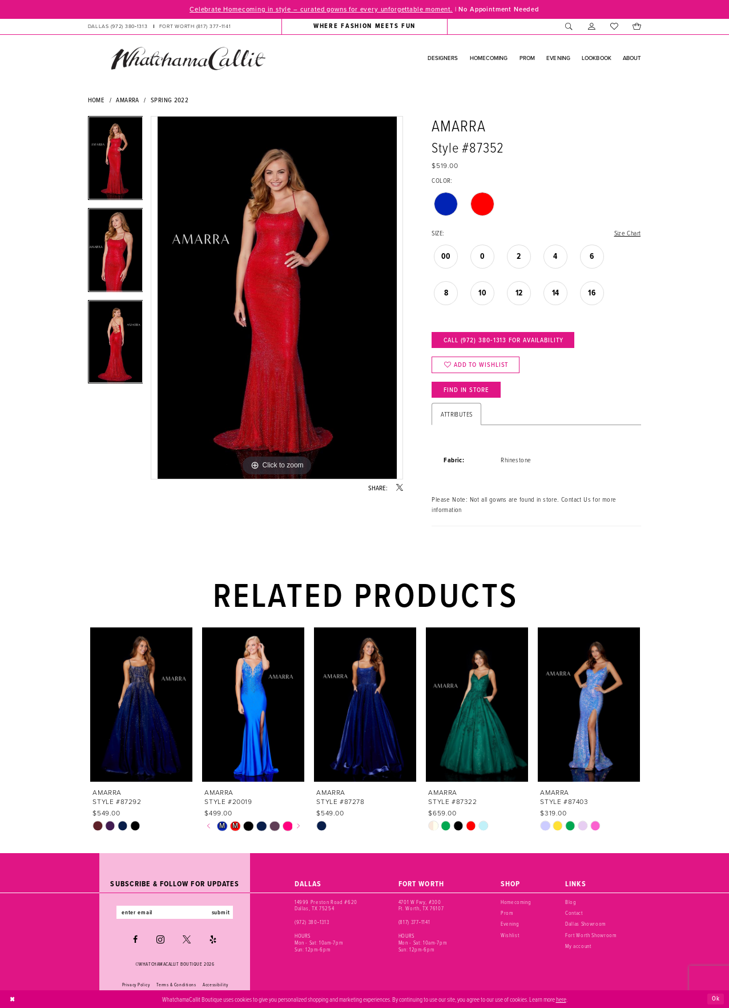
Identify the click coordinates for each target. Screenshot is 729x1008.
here (561, 998)
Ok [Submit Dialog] (716, 998)
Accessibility (215, 984)
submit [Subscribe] (221, 912)
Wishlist (510, 935)
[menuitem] (159, 26)
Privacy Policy (136, 984)
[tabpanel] (115, 162)
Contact (574, 913)
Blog (571, 902)
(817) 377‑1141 (414, 922)
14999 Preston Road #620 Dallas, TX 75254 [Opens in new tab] (326, 905)
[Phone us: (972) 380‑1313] (117, 26)
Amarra (127, 100)
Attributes (456, 414)
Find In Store (466, 390)
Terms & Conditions (176, 984)
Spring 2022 (169, 100)
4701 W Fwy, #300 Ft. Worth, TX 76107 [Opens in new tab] (421, 905)
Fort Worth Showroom (590, 935)
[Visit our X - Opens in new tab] (187, 939)
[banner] (187, 58)
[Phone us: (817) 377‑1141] (195, 26)
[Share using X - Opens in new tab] (399, 488)
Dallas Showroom (585, 923)
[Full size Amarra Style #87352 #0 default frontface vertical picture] (276, 298)
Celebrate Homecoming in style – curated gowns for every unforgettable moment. (321, 9)
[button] (592, 26)
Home (96, 100)
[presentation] (142, 705)
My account (578, 946)
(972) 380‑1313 (312, 922)
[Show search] (569, 26)
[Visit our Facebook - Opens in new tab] (135, 939)
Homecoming (516, 902)
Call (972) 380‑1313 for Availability (503, 340)
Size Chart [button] (627, 233)
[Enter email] (174, 912)
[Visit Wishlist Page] (614, 26)
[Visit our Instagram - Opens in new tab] (160, 939)
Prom (507, 913)
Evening (510, 923)
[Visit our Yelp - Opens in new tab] (213, 939)
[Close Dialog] (12, 998)
